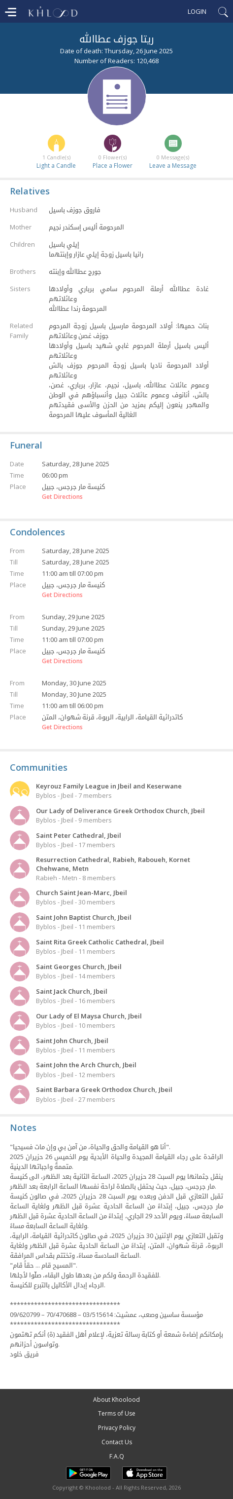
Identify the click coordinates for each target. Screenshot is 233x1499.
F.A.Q (116, 1456)
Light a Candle (56, 165)
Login (197, 11)
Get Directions (62, 497)
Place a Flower (113, 165)
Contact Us (116, 1442)
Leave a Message (173, 165)
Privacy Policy (116, 1428)
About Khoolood (116, 1399)
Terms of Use (116, 1413)
